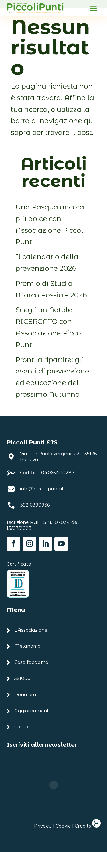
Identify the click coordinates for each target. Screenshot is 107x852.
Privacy (43, 826)
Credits (88, 826)
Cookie (63, 826)
